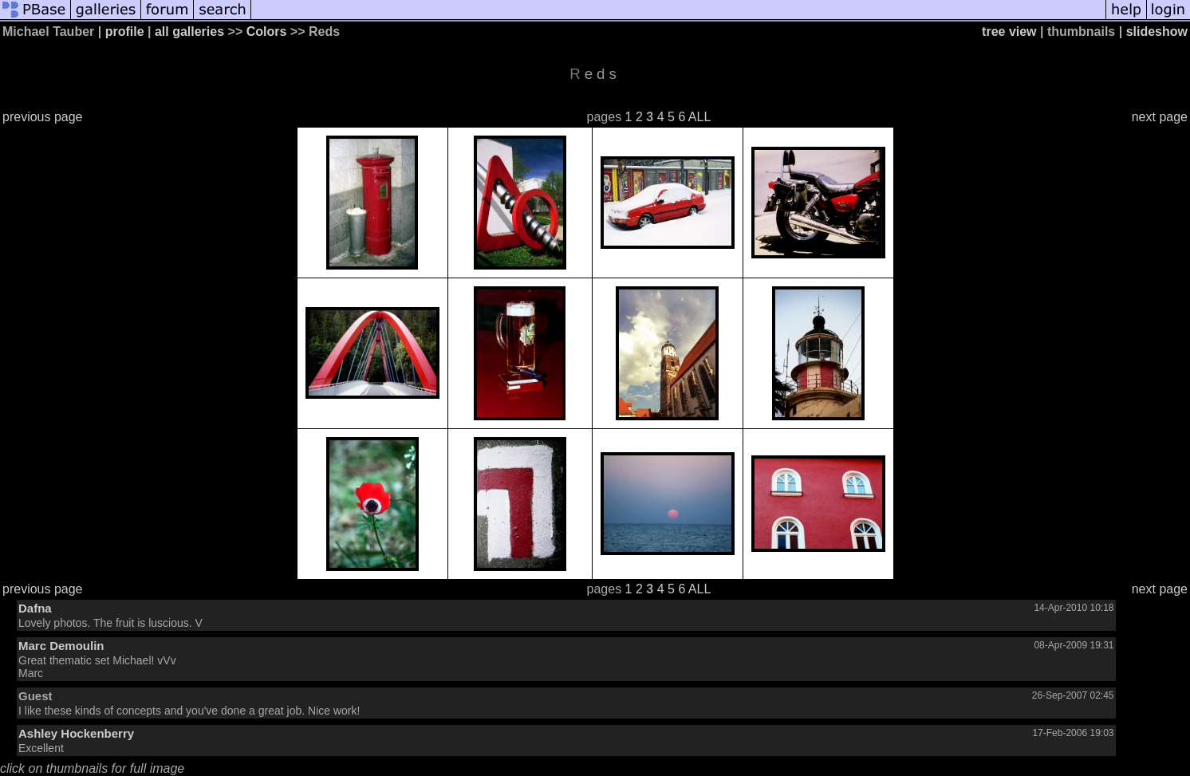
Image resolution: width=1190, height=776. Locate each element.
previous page (42, 117)
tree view (1009, 31)
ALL (699, 117)
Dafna (35, 608)
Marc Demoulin (61, 645)
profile (124, 31)
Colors (266, 31)
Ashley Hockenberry (76, 733)
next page (1160, 117)
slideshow (1157, 31)
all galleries (189, 31)
